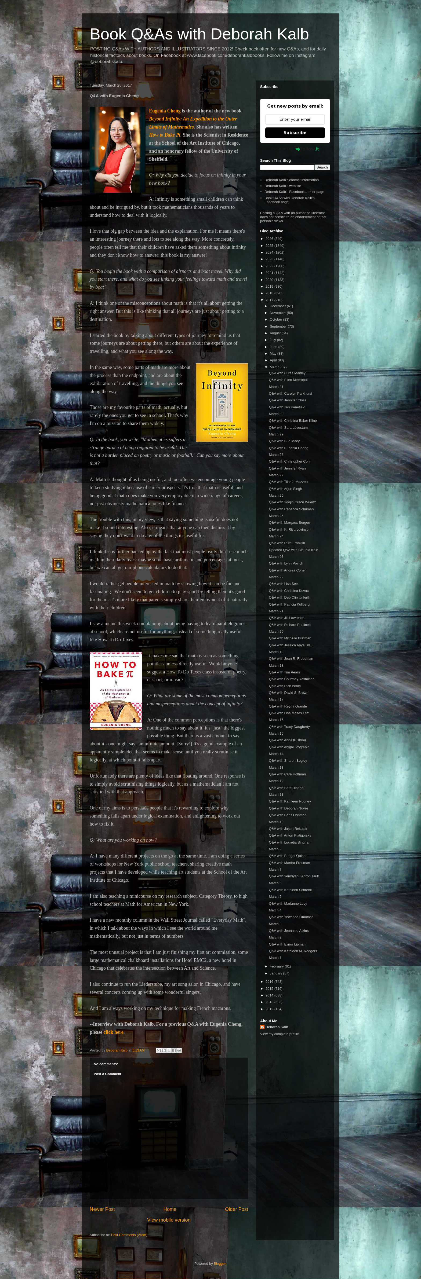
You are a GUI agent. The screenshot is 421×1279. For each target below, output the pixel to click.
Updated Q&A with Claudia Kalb (293, 550)
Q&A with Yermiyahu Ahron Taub (294, 876)
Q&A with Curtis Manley (287, 373)
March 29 (276, 434)
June (274, 347)
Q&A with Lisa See (283, 584)
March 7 (275, 869)
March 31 (276, 387)
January (276, 973)
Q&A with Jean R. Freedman (291, 659)
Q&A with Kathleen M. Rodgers (293, 951)
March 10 (276, 822)
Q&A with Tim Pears (284, 672)
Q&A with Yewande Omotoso (291, 917)
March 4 (275, 910)
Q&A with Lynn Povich (286, 563)
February (277, 966)
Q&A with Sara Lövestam (288, 428)
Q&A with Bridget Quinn (287, 856)
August (276, 333)
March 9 (275, 849)
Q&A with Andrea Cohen (287, 570)
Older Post (236, 1209)
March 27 (276, 475)
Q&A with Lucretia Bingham (290, 842)
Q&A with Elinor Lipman (287, 944)
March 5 (275, 897)
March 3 (275, 924)
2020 (270, 280)
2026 (270, 239)
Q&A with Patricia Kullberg (289, 604)
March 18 (276, 666)
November (278, 313)
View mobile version (168, 1220)
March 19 (276, 652)
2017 (270, 300)
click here (114, 1032)
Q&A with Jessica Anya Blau (291, 645)
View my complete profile (279, 1034)
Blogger (220, 1264)
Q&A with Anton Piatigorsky (290, 835)
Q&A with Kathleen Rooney (290, 801)
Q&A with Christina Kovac (289, 591)
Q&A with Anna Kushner (287, 740)
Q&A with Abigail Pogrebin (289, 747)
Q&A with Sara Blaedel (286, 788)
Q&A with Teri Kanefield (287, 407)
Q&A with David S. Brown (288, 693)
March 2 (275, 937)
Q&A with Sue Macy (284, 441)
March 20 (276, 631)
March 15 (276, 733)
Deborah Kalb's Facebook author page (294, 192)
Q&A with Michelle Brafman (290, 638)
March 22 (276, 577)
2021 (270, 273)
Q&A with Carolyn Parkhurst (290, 393)
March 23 (276, 557)
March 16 (276, 720)
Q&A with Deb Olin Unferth (289, 597)
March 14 (276, 754)
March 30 (276, 414)
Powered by (295, 149)
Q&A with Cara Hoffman (287, 774)
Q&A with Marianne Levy (288, 903)
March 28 (276, 455)
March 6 (275, 883)
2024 (270, 252)
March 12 (276, 781)
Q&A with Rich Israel (285, 686)
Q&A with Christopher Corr (289, 461)
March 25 (276, 516)
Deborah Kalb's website (282, 186)
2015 (270, 989)
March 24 (276, 536)
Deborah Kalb (277, 1027)
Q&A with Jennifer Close (287, 400)
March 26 (276, 495)
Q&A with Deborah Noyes (288, 808)
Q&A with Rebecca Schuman (291, 509)
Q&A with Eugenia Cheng (288, 448)
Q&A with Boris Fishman (287, 815)
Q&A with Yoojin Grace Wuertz (292, 502)
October (276, 319)
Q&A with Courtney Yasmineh (291, 679)
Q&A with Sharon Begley (288, 760)
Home (170, 1209)
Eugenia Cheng (165, 110)
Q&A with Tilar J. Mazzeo (288, 482)
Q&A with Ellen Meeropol (288, 380)
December (278, 306)
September (279, 326)
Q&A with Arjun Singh (285, 489)
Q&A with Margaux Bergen (289, 523)
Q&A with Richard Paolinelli (290, 625)
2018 (270, 293)
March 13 (276, 767)
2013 (270, 1002)
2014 (270, 995)
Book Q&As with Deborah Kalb (199, 34)
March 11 (276, 795)
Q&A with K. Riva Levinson (289, 529)
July (273, 340)
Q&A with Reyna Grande (288, 706)
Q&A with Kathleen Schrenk (290, 890)
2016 (270, 982)
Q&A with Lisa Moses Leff (289, 713)
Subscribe (295, 132)
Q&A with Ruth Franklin (287, 543)
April (274, 360)
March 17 (276, 699)
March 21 (276, 611)
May (273, 353)
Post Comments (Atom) (129, 1235)
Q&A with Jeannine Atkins (289, 931)
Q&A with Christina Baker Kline (293, 421)
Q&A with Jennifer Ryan (287, 468)
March (275, 367)
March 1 (275, 958)
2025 (270, 246)
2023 (270, 259)
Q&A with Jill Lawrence (286, 618)
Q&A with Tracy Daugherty (289, 727)
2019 (270, 286)
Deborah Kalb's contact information (291, 180)
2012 (270, 1009)
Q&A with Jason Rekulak (288, 829)
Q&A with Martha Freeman (289, 863)
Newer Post (102, 1209)
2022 (270, 266)
